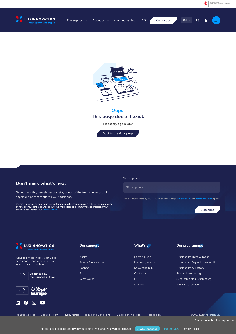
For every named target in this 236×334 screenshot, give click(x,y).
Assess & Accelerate (91, 262)
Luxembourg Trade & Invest (192, 256)
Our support (75, 20)
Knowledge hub (143, 267)
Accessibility (154, 314)
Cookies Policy (49, 314)
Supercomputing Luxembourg (193, 279)
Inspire (83, 256)
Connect (84, 267)
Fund (82, 273)
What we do (86, 279)
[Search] (197, 20)
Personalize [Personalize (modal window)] (172, 328)
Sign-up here (132, 178)
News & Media (142, 256)
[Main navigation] (216, 20)
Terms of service (204, 198)
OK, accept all (147, 328)
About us (98, 20)
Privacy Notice (49, 209)
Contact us (163, 20)
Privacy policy (184, 198)
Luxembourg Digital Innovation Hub (197, 262)
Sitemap (139, 284)
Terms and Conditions (97, 314)
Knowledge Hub (125, 20)
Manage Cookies (25, 314)
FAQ (143, 20)
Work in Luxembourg (188, 284)
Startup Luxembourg (188, 273)
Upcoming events (144, 262)
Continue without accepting (214, 320)
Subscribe (207, 210)
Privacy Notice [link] (190, 328)
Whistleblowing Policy (128, 314)
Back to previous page (118, 133)
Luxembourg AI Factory (190, 267)
